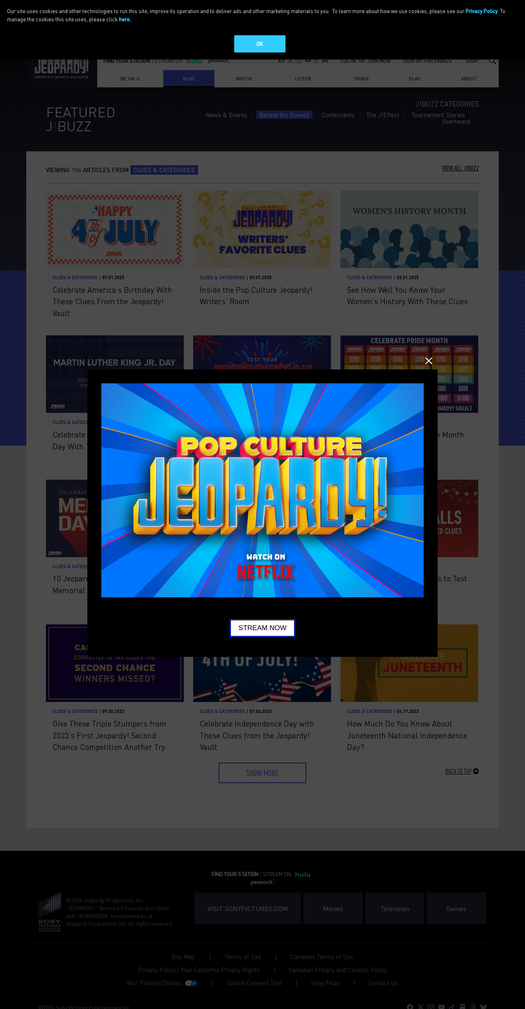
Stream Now (262, 628)
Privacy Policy (482, 10)
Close (429, 361)
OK (259, 43)
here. (125, 19)
